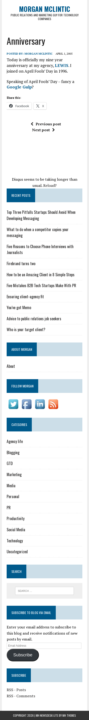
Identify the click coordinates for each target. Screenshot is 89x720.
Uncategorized (17, 551)
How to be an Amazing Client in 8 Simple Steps (41, 274)
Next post (43, 129)
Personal (13, 496)
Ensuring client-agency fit (25, 296)
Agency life (15, 441)
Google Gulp (19, 87)
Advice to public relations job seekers (34, 318)
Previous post (46, 124)
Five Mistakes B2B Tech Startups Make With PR (41, 285)
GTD (10, 463)
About (11, 366)
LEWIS (61, 65)
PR (9, 507)
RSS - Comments (21, 695)
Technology (15, 541)
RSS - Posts (16, 689)
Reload (49, 185)
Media (11, 485)
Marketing (14, 474)
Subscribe (22, 655)
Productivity (15, 518)
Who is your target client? (26, 329)
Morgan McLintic (38, 53)
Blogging (13, 452)
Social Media (16, 529)
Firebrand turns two (21, 263)
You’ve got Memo (19, 307)
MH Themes (69, 715)
